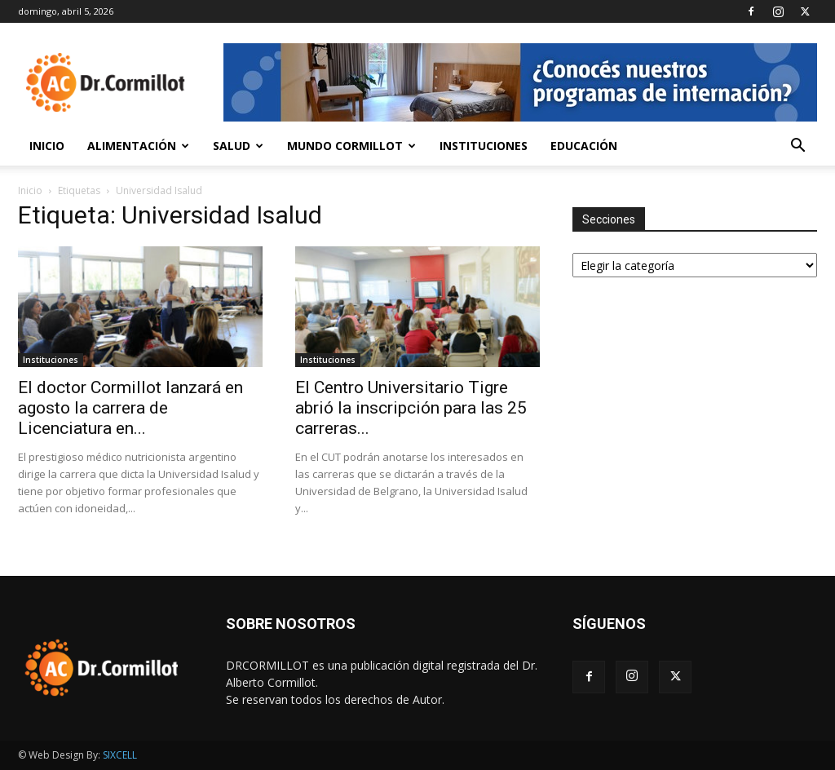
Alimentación (138, 145)
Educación (583, 145)
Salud (238, 145)
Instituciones (484, 145)
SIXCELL (120, 755)
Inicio (46, 145)
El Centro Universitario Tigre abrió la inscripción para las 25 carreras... (411, 408)
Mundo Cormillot (351, 145)
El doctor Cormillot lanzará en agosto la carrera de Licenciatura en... (130, 408)
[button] (797, 147)
